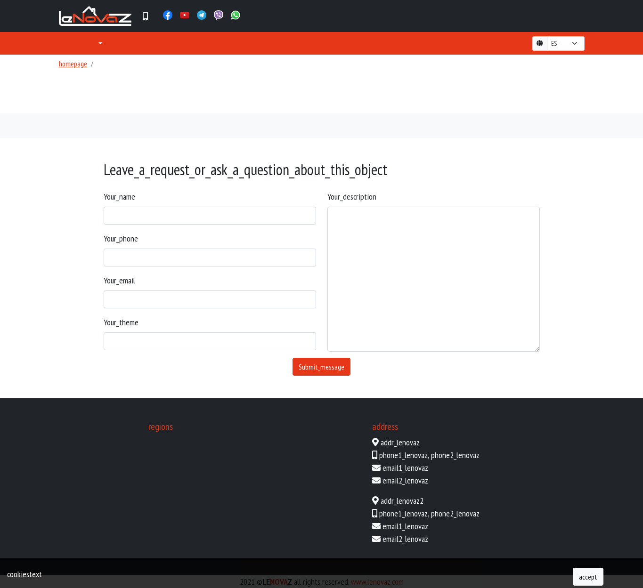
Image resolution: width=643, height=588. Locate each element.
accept (588, 576)
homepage (73, 63)
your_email (119, 280)
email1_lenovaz (405, 467)
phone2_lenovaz (455, 455)
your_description (351, 196)
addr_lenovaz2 (402, 500)
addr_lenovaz (400, 442)
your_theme (121, 322)
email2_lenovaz (405, 480)
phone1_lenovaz (403, 455)
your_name (119, 196)
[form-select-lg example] (566, 43)
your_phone (121, 238)
